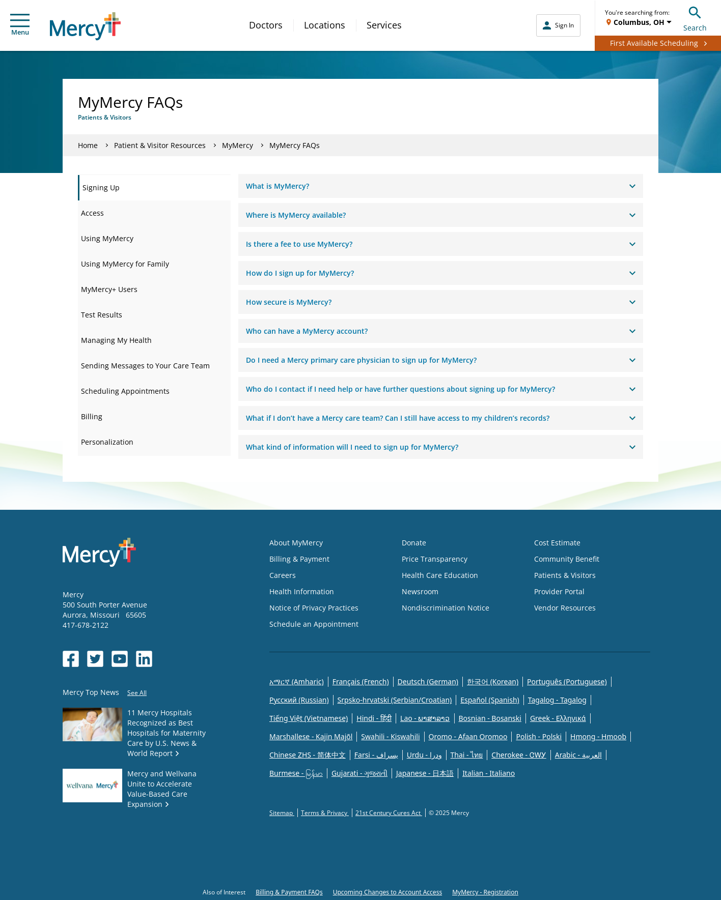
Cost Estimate (557, 542)
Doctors (266, 25)
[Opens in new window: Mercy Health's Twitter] (95, 659)
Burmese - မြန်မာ (296, 773)
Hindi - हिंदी (374, 718)
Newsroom (420, 591)
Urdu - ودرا (424, 755)
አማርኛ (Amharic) (296, 681)
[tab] (154, 187)
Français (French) (360, 681)
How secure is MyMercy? (440, 302)
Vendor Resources (565, 608)
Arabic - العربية (578, 755)
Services (384, 25)
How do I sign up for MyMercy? (440, 273)
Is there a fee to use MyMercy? (440, 244)
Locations (324, 25)
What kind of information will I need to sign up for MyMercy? (440, 447)
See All (137, 692)
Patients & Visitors (565, 575)
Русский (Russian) (299, 700)
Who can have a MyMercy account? (440, 331)
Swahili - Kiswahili (390, 736)
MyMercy (237, 145)
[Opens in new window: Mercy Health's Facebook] (71, 659)
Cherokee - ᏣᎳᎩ (518, 755)
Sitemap (281, 812)
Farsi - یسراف (376, 755)
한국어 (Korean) (492, 681)
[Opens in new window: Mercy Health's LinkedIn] (144, 659)
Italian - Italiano (488, 773)
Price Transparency (434, 559)
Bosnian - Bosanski (490, 718)
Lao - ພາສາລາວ (425, 718)
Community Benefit (566, 559)
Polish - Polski (539, 736)
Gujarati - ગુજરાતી (359, 773)
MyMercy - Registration (485, 892)
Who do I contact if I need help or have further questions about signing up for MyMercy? (440, 389)
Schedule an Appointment (313, 624)
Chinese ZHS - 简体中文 (307, 755)
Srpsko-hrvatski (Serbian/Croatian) (395, 700)
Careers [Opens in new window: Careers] (282, 575)
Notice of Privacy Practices (313, 608)
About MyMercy (296, 542)
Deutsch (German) (428, 681)
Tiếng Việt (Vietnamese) (308, 718)
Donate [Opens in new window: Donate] (414, 542)
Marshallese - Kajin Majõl (310, 736)
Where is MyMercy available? (440, 215)
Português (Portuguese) (567, 681)
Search (695, 18)
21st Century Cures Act (388, 812)
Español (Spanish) (489, 700)
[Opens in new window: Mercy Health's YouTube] (120, 659)
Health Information (301, 591)
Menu (20, 25)
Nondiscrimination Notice (445, 608)
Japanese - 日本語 (425, 773)
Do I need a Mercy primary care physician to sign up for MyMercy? (440, 360)
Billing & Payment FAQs (289, 892)
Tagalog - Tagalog (557, 700)
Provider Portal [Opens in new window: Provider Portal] (559, 591)
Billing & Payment (299, 559)
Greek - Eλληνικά (558, 718)
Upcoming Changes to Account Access (387, 892)
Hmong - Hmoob (598, 736)
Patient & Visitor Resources (160, 145)
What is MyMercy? (440, 186)
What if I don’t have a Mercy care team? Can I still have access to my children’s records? (440, 418)
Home (88, 145)
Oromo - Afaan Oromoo (468, 736)
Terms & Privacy (325, 812)
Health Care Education (440, 575)
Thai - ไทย (467, 755)
